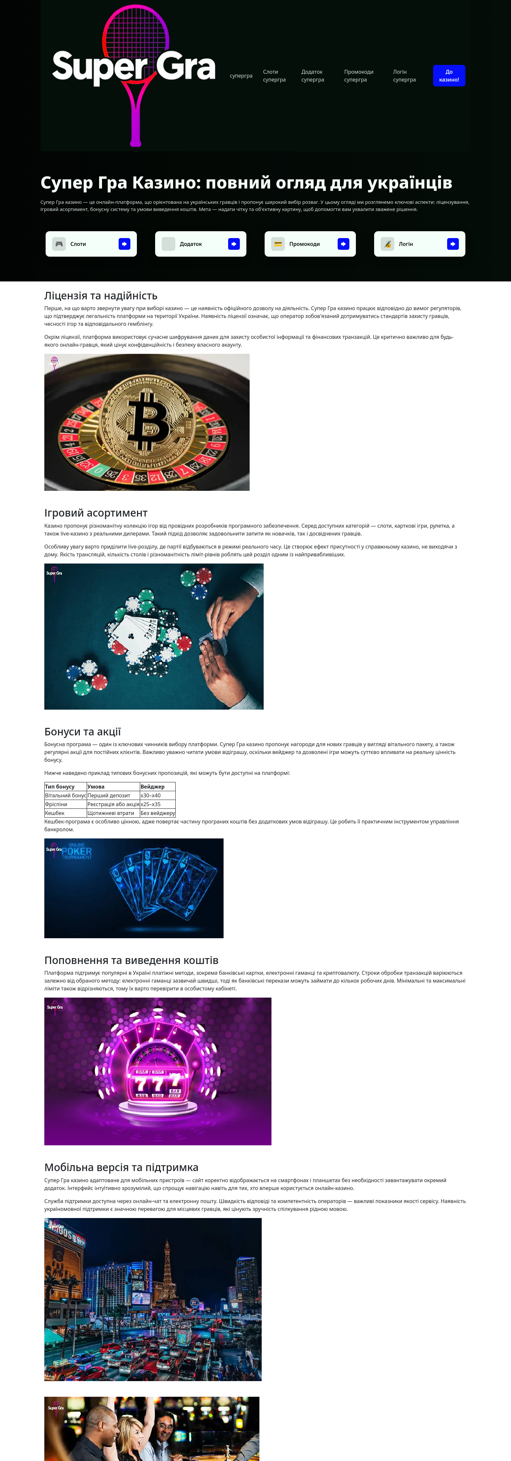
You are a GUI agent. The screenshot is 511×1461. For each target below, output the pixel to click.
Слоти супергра (274, 75)
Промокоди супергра (358, 75)
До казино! (449, 75)
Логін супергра (404, 75)
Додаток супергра (312, 75)
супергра (241, 75)
